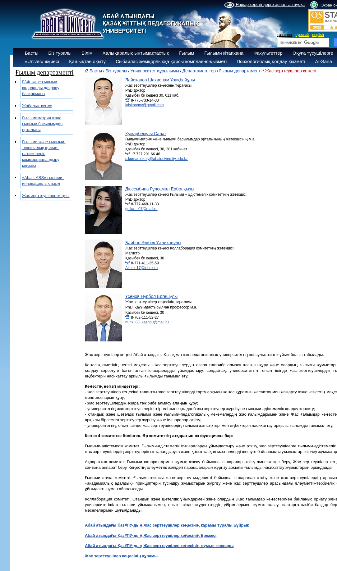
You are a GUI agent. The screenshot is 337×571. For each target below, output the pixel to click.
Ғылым (186, 53)
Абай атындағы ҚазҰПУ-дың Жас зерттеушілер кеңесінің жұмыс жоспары (159, 545)
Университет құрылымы (155, 70)
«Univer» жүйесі (42, 61)
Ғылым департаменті (240, 70)
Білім (87, 53)
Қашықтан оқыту (87, 61)
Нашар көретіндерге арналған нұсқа (264, 5)
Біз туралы (60, 53)
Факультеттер (268, 53)
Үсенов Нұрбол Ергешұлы (151, 296)
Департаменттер (199, 70)
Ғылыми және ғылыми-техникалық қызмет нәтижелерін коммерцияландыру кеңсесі (44, 153)
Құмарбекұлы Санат (145, 133)
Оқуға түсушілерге (313, 53)
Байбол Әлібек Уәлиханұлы (153, 242)
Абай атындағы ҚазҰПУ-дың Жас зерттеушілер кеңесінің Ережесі (150, 535)
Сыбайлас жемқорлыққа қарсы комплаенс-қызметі (171, 61)
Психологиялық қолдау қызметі (271, 61)
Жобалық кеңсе (37, 105)
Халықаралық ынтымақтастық (136, 53)
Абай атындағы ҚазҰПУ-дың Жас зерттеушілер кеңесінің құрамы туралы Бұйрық (167, 525)
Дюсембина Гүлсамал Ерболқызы (159, 188)
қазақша (284, 35)
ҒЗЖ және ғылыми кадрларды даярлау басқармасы (40, 88)
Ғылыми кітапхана (224, 53)
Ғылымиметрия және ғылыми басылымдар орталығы (42, 124)
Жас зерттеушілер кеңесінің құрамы (121, 556)
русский (302, 35)
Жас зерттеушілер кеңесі (45, 195)
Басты (31, 53)
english (318, 35)
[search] (302, 42)
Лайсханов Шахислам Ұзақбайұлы (160, 79)
